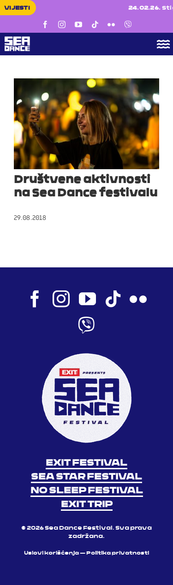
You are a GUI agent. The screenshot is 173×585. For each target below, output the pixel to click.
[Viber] (127, 24)
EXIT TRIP (87, 504)
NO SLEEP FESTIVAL (86, 491)
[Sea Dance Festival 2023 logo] (69, 39)
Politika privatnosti (117, 553)
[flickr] (111, 24)
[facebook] (45, 24)
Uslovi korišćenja (51, 553)
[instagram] (62, 24)
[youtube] (78, 24)
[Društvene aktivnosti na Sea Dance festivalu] (86, 123)
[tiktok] (95, 24)
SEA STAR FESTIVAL (86, 477)
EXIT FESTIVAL (86, 463)
